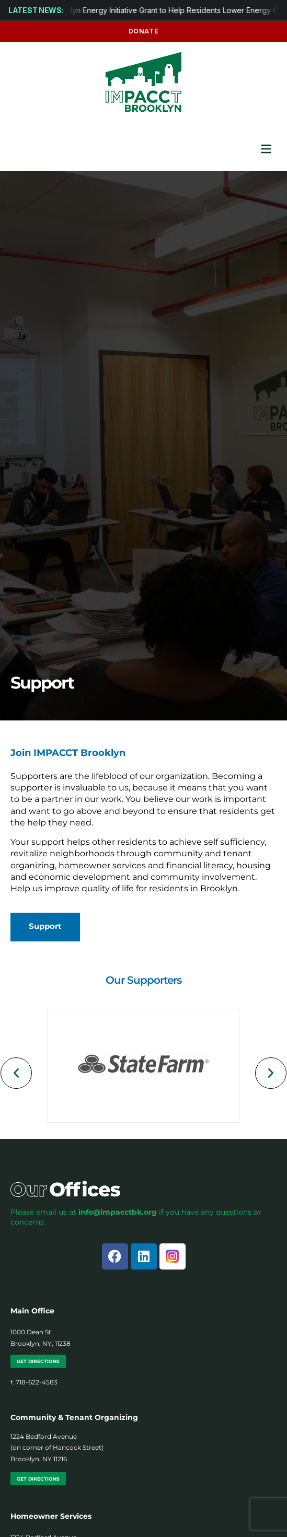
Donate (144, 31)
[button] (16, 1073)
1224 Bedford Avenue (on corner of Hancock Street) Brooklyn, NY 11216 (57, 1448)
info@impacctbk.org (117, 1212)
